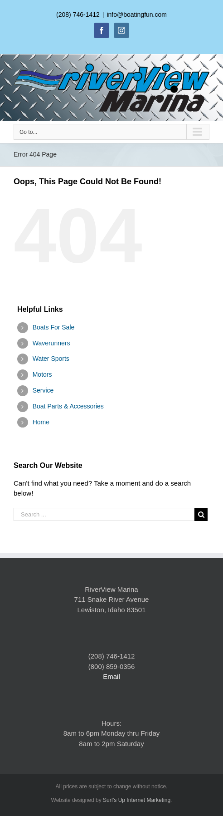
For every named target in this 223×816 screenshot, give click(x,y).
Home (41, 422)
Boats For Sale (54, 327)
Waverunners (51, 343)
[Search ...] (104, 514)
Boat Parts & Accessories (68, 406)
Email (111, 676)
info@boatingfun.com (137, 14)
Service (43, 390)
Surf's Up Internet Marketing (136, 800)
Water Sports (51, 358)
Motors (42, 374)
